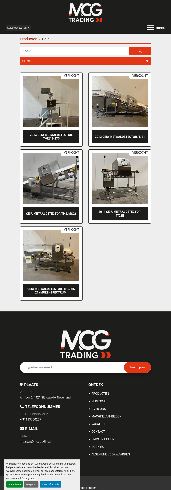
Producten (100, 393)
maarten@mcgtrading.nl (36, 441)
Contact (98, 431)
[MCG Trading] (85, 344)
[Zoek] (74, 51)
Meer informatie (50, 484)
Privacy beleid (29, 478)
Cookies (97, 447)
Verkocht (99, 401)
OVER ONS (98, 409)
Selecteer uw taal (17, 27)
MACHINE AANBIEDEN (106, 416)
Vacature (98, 424)
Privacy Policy (102, 439)
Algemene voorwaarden (110, 454)
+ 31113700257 (30, 419)
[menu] (150, 27)
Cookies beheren (85, 488)
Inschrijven (137, 367)
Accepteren (14, 484)
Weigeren (31, 484)
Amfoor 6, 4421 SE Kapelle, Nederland (45, 397)
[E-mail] (72, 367)
